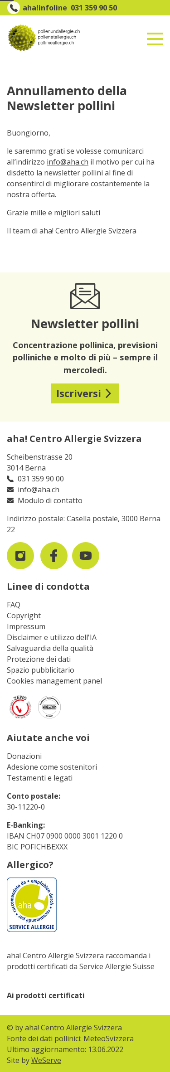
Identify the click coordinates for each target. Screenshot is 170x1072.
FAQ (13, 605)
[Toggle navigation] (155, 35)
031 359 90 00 (41, 479)
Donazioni (24, 756)
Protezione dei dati (39, 659)
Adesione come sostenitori (52, 767)
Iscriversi (78, 393)
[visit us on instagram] (20, 555)
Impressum (26, 626)
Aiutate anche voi (48, 738)
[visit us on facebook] (54, 555)
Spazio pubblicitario (40, 670)
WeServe (46, 1060)
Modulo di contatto (50, 500)
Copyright (24, 616)
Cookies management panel (54, 681)
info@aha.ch (67, 162)
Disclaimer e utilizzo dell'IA (52, 637)
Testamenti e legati (40, 778)
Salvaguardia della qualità (50, 648)
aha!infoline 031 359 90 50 (70, 8)
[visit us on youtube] (85, 555)
